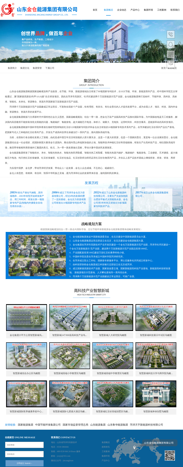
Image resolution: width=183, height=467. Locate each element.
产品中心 (135, 10)
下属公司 (49, 68)
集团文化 (24, 68)
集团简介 (12, 68)
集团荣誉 (37, 68)
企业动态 (121, 10)
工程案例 (161, 10)
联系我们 (175, 10)
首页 (95, 10)
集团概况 (108, 10)
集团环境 (148, 10)
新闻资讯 (106, 447)
